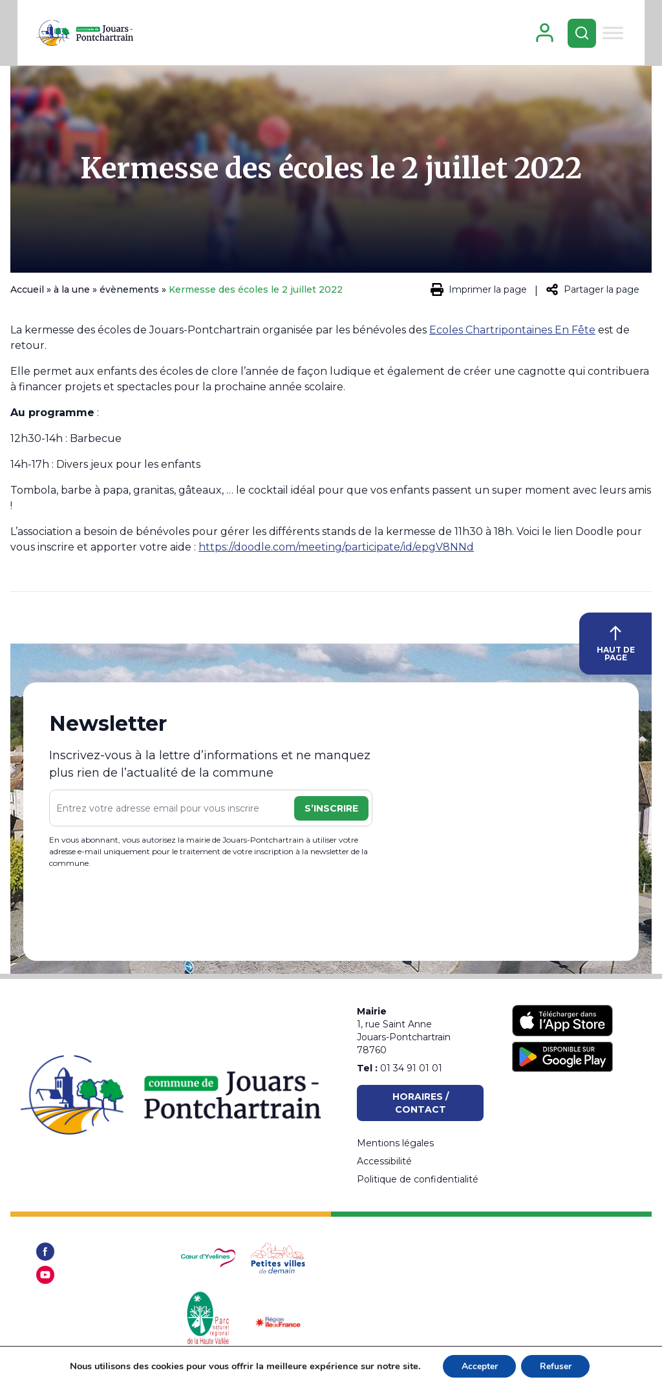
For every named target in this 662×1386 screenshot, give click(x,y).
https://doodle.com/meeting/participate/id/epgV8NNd (336, 551)
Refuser (556, 1366)
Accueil (27, 294)
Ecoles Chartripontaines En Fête (512, 334)
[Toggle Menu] (629, 34)
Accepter (478, 1366)
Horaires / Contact (420, 1103)
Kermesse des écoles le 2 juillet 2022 (331, 173)
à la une (72, 294)
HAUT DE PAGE (616, 648)
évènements (129, 294)
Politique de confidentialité (417, 1179)
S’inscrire (331, 813)
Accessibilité (384, 1161)
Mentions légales (395, 1143)
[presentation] (147, 914)
